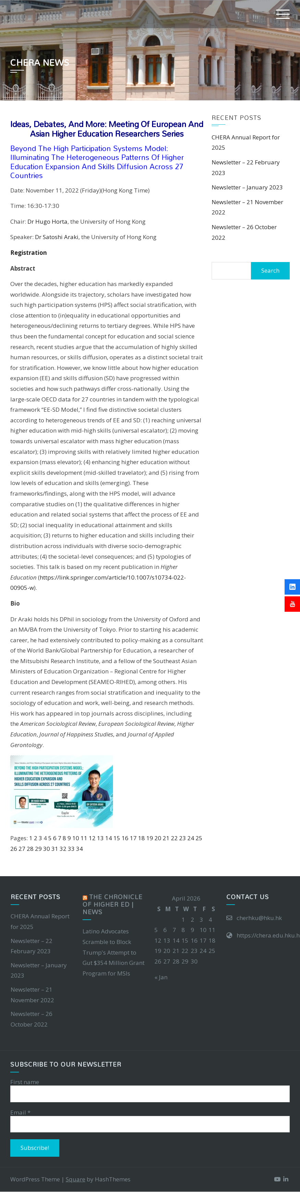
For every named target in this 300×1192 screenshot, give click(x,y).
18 (141, 838)
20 (157, 838)
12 (92, 838)
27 (21, 849)
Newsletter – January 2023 (247, 187)
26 (13, 849)
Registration (28, 253)
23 (182, 838)
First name (24, 1082)
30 (46, 849)
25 (199, 838)
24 (190, 838)
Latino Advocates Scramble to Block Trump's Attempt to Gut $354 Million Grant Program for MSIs (114, 952)
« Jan (160, 977)
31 (54, 849)
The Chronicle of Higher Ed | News (112, 904)
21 (166, 838)
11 (83, 838)
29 (38, 849)
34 (79, 849)
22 (174, 838)
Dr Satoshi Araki (56, 237)
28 (30, 849)
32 (63, 849)
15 (116, 838)
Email (20, 1112)
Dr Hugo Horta (47, 221)
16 (125, 838)
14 (108, 838)
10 (75, 838)
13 (100, 838)
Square (75, 1179)
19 (149, 838)
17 (133, 838)
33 (71, 849)
